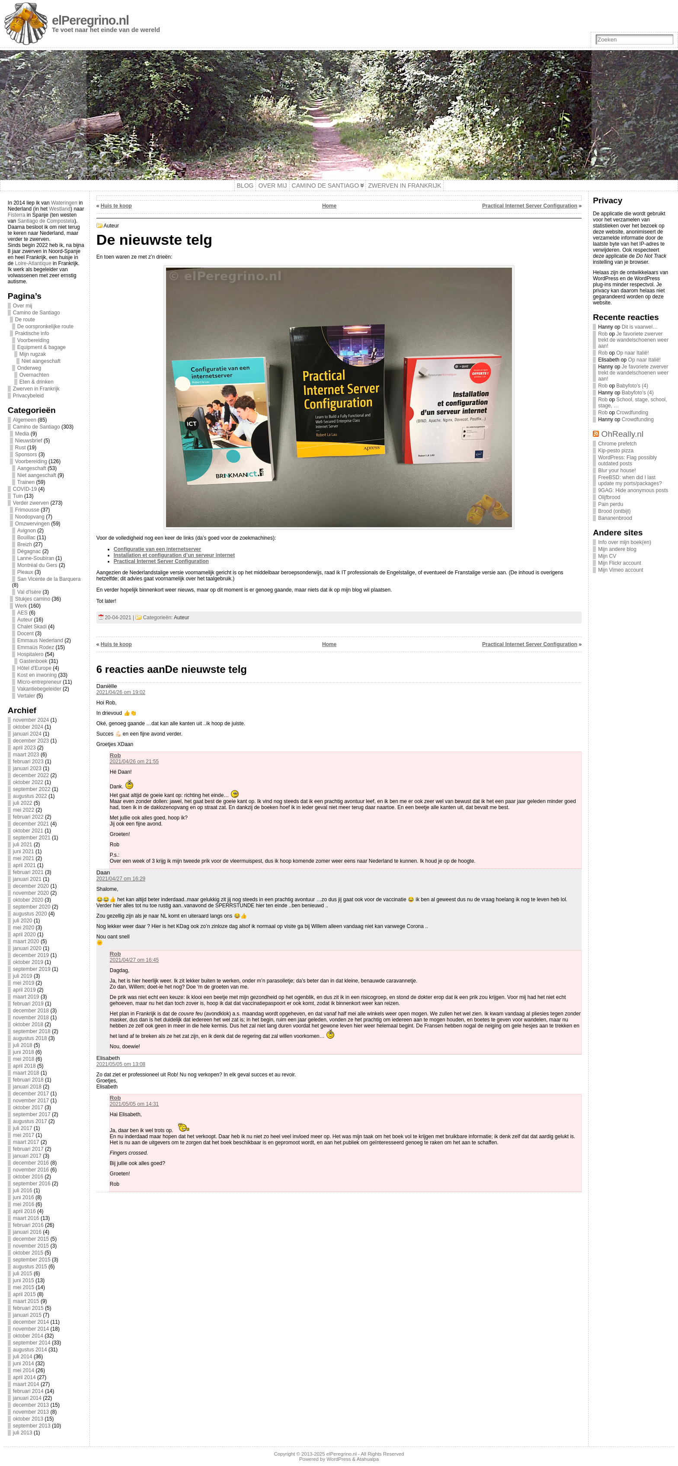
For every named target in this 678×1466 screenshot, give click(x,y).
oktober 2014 (28, 1336)
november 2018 (31, 1018)
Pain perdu (610, 504)
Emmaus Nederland (40, 640)
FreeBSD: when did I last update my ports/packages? (630, 480)
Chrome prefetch (617, 444)
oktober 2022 (28, 782)
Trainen (26, 482)
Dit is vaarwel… (640, 327)
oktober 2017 (28, 1107)
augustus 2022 (30, 796)
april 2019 (24, 990)
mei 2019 (23, 983)
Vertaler (26, 696)
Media (22, 434)
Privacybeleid (28, 396)
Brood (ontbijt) (614, 511)
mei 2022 (23, 810)
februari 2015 (28, 1308)
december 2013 (31, 1405)
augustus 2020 (30, 914)
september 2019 (32, 969)
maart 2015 (26, 1301)
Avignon (26, 531)
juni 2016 (23, 1197)
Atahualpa (368, 1459)
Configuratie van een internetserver (157, 549)
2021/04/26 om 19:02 (120, 692)
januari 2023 (27, 768)
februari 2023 (28, 762)
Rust (20, 448)
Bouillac (26, 538)
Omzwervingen (32, 524)
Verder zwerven (31, 503)
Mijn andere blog (617, 549)
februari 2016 (28, 1225)
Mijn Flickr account (619, 563)
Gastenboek (33, 661)
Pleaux (25, 572)
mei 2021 (23, 858)
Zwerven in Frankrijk (36, 389)
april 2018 (24, 1066)
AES (22, 613)
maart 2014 (26, 1384)
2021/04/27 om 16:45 (134, 960)
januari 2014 (27, 1398)
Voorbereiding (33, 340)
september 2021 (32, 838)
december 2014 (31, 1322)
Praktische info (32, 333)
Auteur (24, 620)
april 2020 (24, 934)
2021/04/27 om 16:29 (120, 879)
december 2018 (31, 1011)
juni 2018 (23, 1052)
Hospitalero (30, 654)
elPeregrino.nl (90, 20)
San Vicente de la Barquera (49, 579)
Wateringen (64, 203)
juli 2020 (22, 921)
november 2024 (31, 720)
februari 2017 (28, 1149)
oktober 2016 (28, 1177)
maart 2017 (26, 1142)
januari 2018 (27, 1087)
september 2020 (32, 907)
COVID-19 (25, 489)
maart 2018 (26, 1073)
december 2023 (31, 741)
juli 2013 (22, 1433)
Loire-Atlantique (33, 263)
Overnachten (34, 375)
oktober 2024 (28, 727)
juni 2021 (23, 851)
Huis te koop (116, 206)
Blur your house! (617, 470)
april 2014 (24, 1377)
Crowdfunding (632, 413)
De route (25, 320)
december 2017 (31, 1094)
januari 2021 (27, 879)
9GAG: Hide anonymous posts (633, 490)
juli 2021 (22, 845)
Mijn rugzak (32, 354)
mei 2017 (23, 1135)
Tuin (18, 496)
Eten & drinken (36, 382)
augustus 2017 (30, 1121)
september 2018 (32, 1031)
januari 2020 (27, 948)
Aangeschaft (31, 468)
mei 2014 (23, 1370)
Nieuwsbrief (28, 441)
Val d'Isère (29, 592)
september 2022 (32, 789)
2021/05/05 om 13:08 (120, 1064)
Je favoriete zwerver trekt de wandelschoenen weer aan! (633, 340)
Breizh (24, 544)
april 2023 (24, 748)
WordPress (338, 1459)
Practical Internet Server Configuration (529, 206)
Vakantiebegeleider (39, 689)
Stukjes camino (32, 599)
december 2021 (31, 824)
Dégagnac (29, 551)
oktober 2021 (28, 831)
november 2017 (31, 1101)
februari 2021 (28, 872)
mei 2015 (23, 1287)
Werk (21, 606)
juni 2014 (23, 1363)
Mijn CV (607, 556)
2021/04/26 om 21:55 (134, 762)
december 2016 (31, 1163)
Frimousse (27, 510)
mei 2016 (23, 1204)
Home (329, 206)
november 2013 (31, 1412)
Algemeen (24, 420)
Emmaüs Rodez (35, 647)
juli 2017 (22, 1128)
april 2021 (24, 865)
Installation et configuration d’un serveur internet (174, 555)
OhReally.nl (622, 434)
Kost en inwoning (37, 675)
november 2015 (31, 1246)
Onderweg (29, 368)
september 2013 (32, 1426)
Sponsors (26, 454)
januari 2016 (27, 1232)
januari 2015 (27, 1315)
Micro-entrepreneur (39, 682)
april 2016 (24, 1211)
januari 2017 (27, 1156)
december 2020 (31, 886)
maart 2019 (26, 997)
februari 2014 (28, 1391)
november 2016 (31, 1170)
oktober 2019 (28, 962)
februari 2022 (28, 817)
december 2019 (31, 955)
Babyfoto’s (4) (632, 386)
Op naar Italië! (632, 353)
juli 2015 (22, 1274)
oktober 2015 (28, 1253)
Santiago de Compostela (46, 221)
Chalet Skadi (32, 627)
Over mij (22, 306)
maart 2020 (26, 941)
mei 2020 (23, 928)
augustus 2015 (30, 1267)
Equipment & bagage (41, 347)
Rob (115, 755)
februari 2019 (28, 1004)
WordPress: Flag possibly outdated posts (627, 461)
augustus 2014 (30, 1350)
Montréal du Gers (37, 565)
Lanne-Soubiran (35, 558)
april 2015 (24, 1294)
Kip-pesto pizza (615, 451)
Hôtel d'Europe (34, 668)
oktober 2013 (28, 1419)
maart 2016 (26, 1218)
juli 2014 (22, 1357)
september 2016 (32, 1184)
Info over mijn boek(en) (624, 542)
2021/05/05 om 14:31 (134, 1104)
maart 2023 (26, 755)
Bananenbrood (615, 518)
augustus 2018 (30, 1038)
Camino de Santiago (36, 313)
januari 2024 (27, 734)
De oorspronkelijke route (45, 326)
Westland (59, 209)
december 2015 (31, 1239)
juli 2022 (22, 803)
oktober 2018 (28, 1024)
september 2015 (32, 1260)
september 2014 (32, 1343)
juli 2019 (22, 976)
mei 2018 (23, 1059)
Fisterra (17, 215)
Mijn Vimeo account (620, 570)
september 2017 (32, 1114)
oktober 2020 (28, 900)
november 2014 (31, 1329)
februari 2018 (28, 1080)
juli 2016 (22, 1191)
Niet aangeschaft (41, 361)
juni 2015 (23, 1280)
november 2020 (31, 893)
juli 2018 (22, 1045)
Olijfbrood (609, 497)
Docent (25, 634)
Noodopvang (30, 517)
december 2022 (31, 775)
